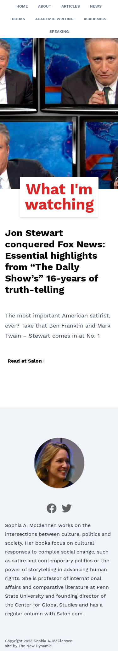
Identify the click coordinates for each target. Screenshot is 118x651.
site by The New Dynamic (28, 646)
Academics (95, 19)
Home (22, 6)
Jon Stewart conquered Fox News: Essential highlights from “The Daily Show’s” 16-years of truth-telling (55, 261)
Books (18, 19)
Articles (70, 6)
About (44, 6)
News (96, 6)
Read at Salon (27, 361)
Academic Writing (54, 19)
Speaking (59, 31)
